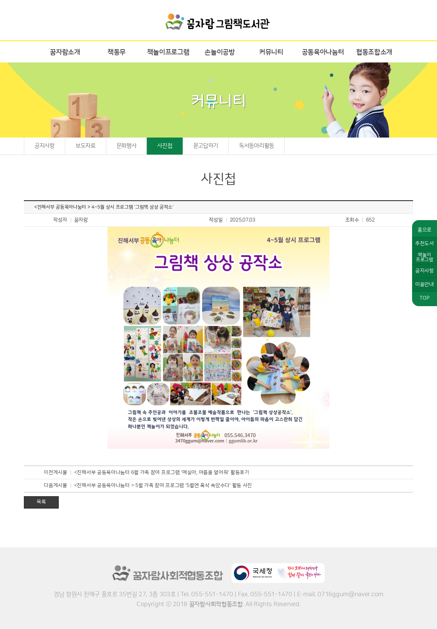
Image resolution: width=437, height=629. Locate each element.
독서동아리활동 (256, 146)
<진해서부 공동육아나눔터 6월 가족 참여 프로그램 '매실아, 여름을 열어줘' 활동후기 (161, 472)
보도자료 (85, 146)
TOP (424, 298)
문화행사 (126, 146)
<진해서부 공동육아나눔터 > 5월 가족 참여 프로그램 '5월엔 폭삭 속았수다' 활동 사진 (163, 485)
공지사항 (44, 146)
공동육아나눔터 (323, 52)
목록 (41, 502)
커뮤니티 (271, 52)
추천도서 (424, 243)
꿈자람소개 (65, 52)
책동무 (117, 52)
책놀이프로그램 (168, 52)
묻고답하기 (205, 146)
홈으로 (425, 230)
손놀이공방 (220, 52)
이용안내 (424, 284)
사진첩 (164, 146)
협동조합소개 (374, 52)
